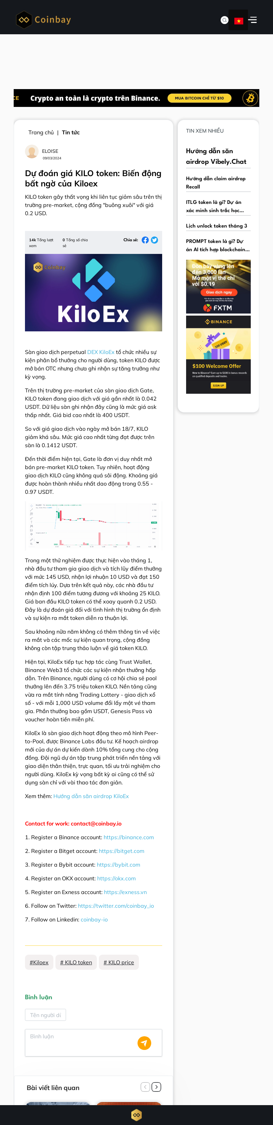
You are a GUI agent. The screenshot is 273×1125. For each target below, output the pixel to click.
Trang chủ (41, 132)
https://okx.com (116, 878)
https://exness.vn (125, 892)
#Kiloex (39, 962)
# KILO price (119, 962)
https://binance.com (129, 837)
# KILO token (76, 962)
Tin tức (71, 132)
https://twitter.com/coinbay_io (116, 905)
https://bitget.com (121, 850)
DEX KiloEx (101, 351)
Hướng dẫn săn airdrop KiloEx (91, 796)
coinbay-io (94, 919)
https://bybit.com (118, 864)
